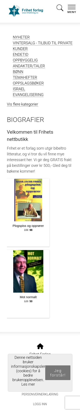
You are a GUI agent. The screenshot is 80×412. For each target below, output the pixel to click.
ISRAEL (19, 89)
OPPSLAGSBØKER (28, 83)
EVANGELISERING (28, 94)
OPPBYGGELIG (25, 60)
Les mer (28, 384)
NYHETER (21, 37)
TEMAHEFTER (25, 77)
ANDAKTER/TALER (29, 66)
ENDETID (20, 54)
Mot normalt (28, 297)
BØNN (18, 71)
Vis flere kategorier (22, 104)
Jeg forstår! (58, 372)
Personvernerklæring (40, 394)
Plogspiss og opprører (28, 225)
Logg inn (40, 404)
